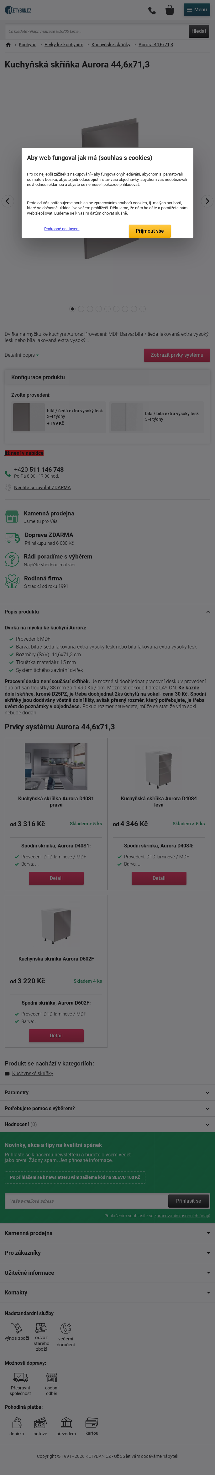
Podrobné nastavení (61, 228)
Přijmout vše (150, 231)
